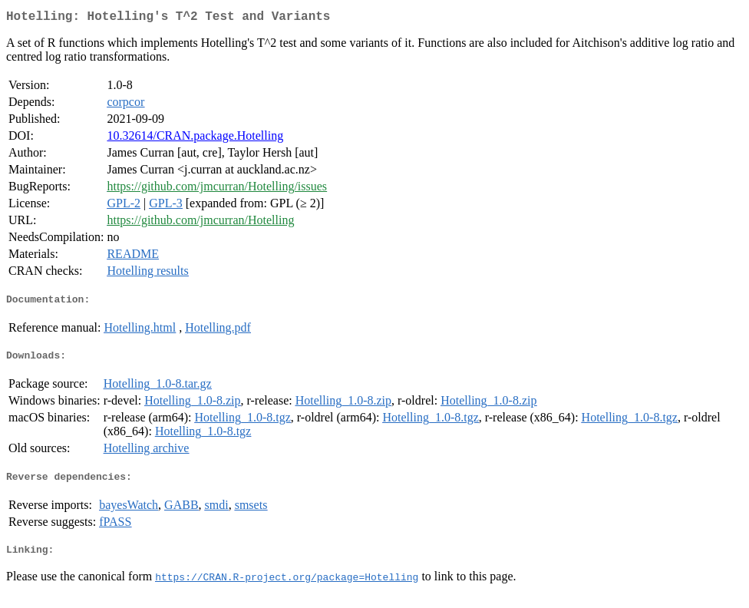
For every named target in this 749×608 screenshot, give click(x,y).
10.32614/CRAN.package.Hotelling (195, 138)
